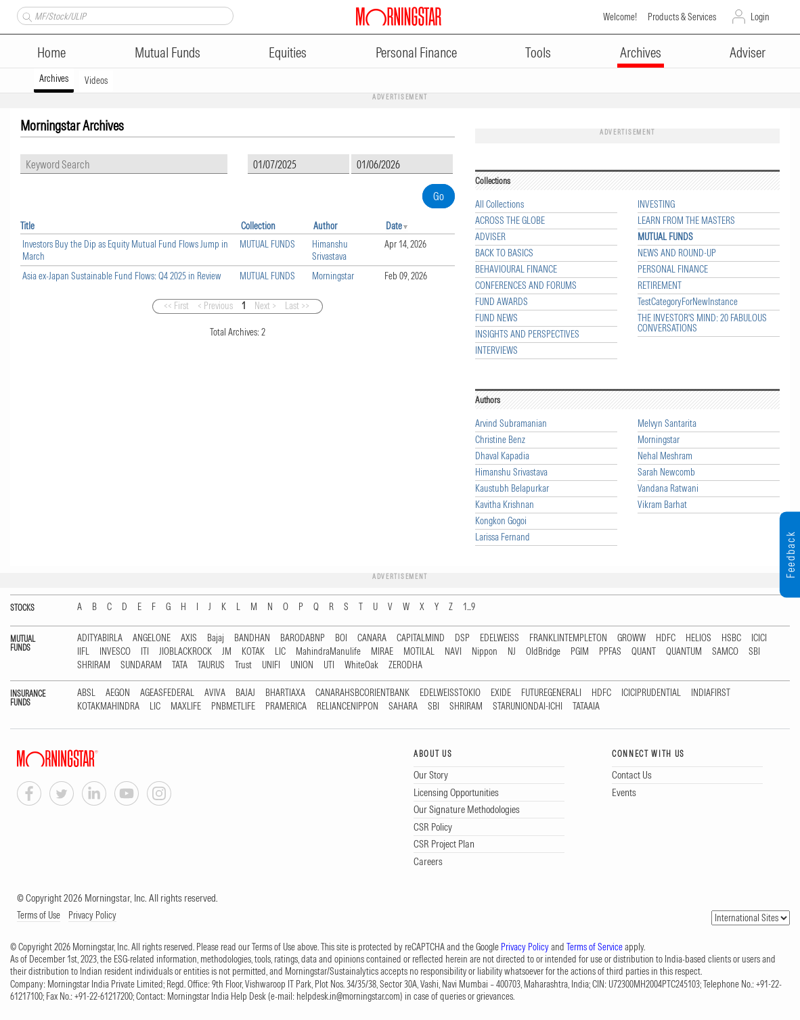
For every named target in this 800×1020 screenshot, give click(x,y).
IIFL (83, 652)
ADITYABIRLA (100, 638)
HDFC (665, 638)
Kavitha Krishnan (504, 505)
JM (226, 652)
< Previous (215, 306)
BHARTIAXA (285, 693)
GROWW (631, 638)
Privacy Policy (92, 915)
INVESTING (656, 205)
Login (760, 17)
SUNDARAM (141, 665)
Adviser (747, 52)
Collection (258, 226)
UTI (329, 665)
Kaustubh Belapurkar (512, 489)
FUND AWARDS (501, 302)
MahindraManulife (328, 652)
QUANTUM (684, 652)
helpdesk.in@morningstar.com (348, 996)
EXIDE (501, 693)
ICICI (759, 638)
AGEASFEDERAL (167, 693)
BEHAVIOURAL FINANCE (516, 269)
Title (27, 226)
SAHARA (403, 706)
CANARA (371, 638)
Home (51, 52)
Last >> (297, 306)
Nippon (484, 652)
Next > (265, 306)
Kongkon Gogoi (501, 521)
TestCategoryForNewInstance (688, 302)
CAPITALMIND (421, 638)
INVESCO (115, 652)
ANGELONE (152, 638)
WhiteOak (361, 665)
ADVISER (490, 237)
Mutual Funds (167, 52)
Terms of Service (594, 947)
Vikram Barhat (662, 505)
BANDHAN (252, 638)
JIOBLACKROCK (185, 652)
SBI (754, 652)
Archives (640, 52)
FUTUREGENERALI (551, 693)
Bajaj (215, 638)
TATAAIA (586, 706)
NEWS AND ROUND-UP (677, 253)
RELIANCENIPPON (347, 706)
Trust (243, 665)
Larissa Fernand (502, 537)
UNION (301, 665)
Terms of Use (38, 915)
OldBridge (543, 652)
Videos (96, 80)
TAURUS (211, 665)
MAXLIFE (186, 706)
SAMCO (725, 652)
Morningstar (333, 276)
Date (394, 226)
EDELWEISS (499, 638)
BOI (341, 638)
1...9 (469, 607)
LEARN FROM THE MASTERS (686, 221)
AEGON (118, 693)
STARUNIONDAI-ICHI (527, 706)
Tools (538, 52)
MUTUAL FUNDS (267, 244)
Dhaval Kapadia (502, 456)
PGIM (580, 652)
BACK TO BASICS (504, 253)
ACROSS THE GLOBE (510, 221)
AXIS (189, 638)
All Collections (499, 205)
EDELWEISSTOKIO (450, 693)
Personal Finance (416, 52)
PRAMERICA (286, 706)
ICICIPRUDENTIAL (651, 693)
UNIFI (271, 665)
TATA (179, 665)
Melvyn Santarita (667, 424)
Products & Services (682, 17)
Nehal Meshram (665, 456)
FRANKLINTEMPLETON (568, 638)
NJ (512, 652)
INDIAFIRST (710, 693)
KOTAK (253, 652)
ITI (145, 652)
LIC (280, 652)
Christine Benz (500, 440)
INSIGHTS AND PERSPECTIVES (527, 334)
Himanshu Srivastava (330, 250)
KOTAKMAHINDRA (108, 706)
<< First (176, 306)
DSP (462, 638)
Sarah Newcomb (666, 472)
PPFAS (610, 652)
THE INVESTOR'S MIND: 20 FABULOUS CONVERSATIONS (702, 323)
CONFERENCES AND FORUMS (526, 286)
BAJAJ (245, 693)
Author (325, 226)
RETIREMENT (660, 286)
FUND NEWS (496, 318)
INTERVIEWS (496, 351)
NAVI (453, 652)
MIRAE (382, 652)
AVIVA (214, 693)
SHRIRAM (93, 665)
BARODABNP (302, 638)
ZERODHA (405, 665)
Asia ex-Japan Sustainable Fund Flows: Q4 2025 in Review (121, 276)
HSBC (731, 638)
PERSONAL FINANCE (673, 269)
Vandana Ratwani (668, 489)
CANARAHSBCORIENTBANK (362, 693)
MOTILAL (419, 652)
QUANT (643, 652)
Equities (288, 52)
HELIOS (698, 638)
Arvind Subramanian (511, 424)
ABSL (86, 693)
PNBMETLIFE (233, 706)
